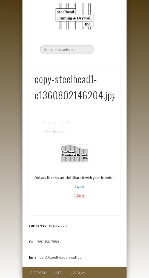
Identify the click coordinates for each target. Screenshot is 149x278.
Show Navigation (106, 29)
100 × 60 (49, 131)
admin (47, 113)
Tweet (79, 186)
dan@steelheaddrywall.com (62, 257)
